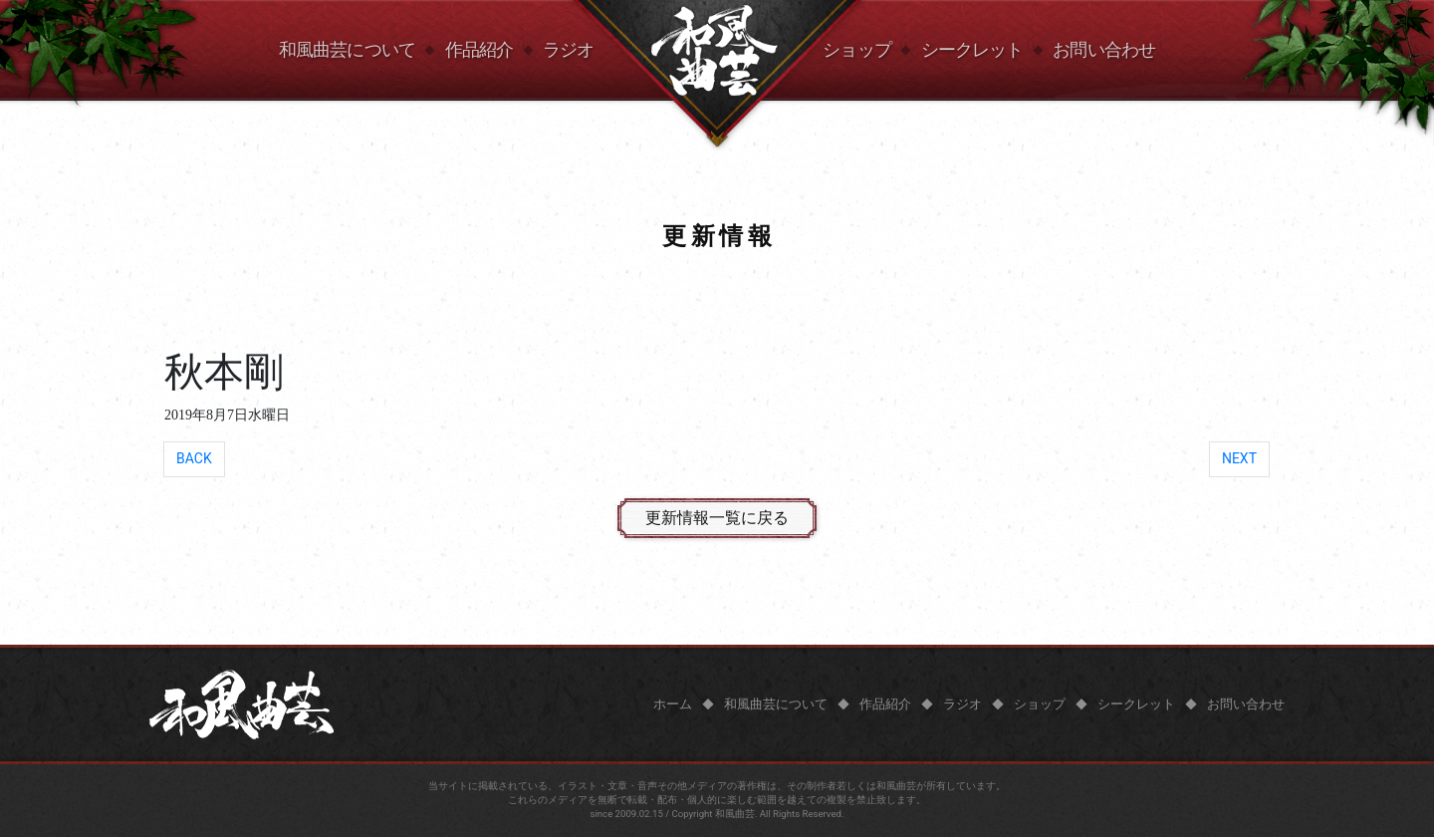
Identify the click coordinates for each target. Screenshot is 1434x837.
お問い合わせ (1104, 50)
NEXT (1239, 458)
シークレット (972, 50)
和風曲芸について (347, 50)
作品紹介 (479, 50)
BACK (194, 458)
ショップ (856, 50)
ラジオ (568, 50)
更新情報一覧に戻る (717, 517)
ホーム (672, 704)
